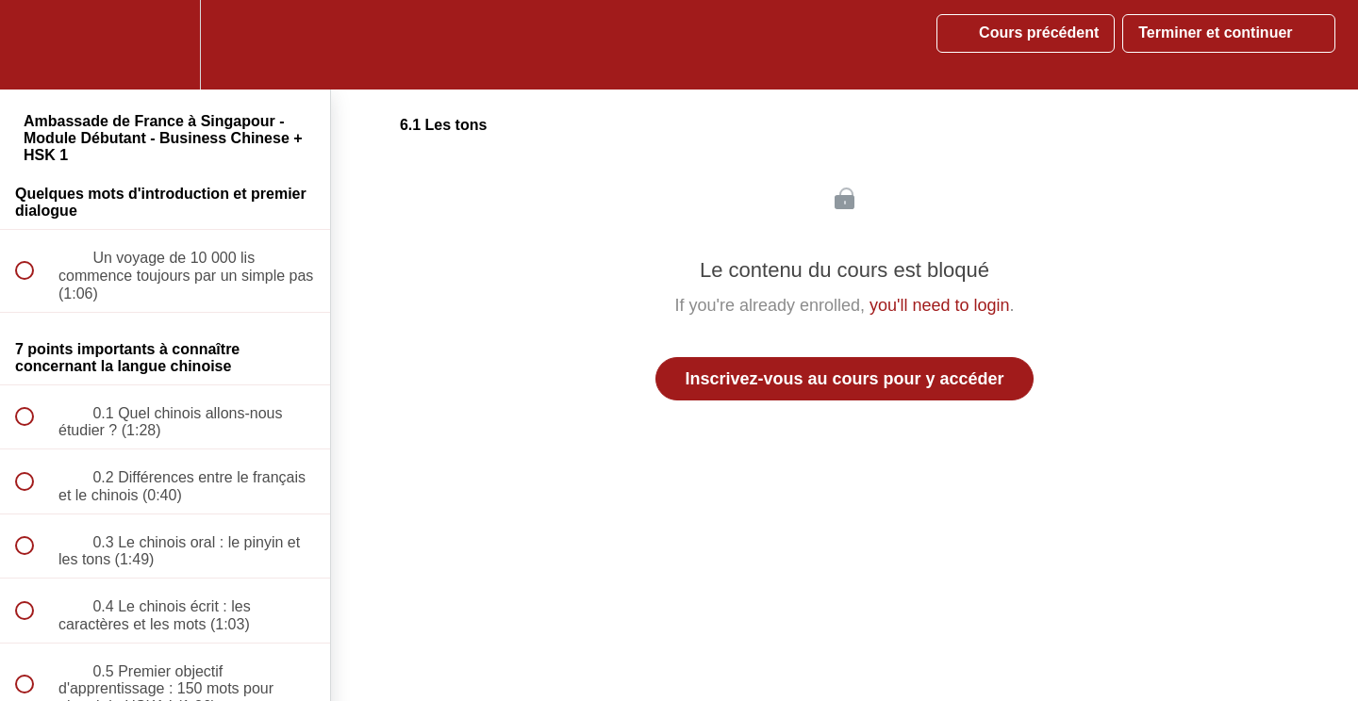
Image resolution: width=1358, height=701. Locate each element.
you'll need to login (939, 305)
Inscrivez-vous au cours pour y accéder (844, 378)
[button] (35, 45)
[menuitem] (165, 45)
